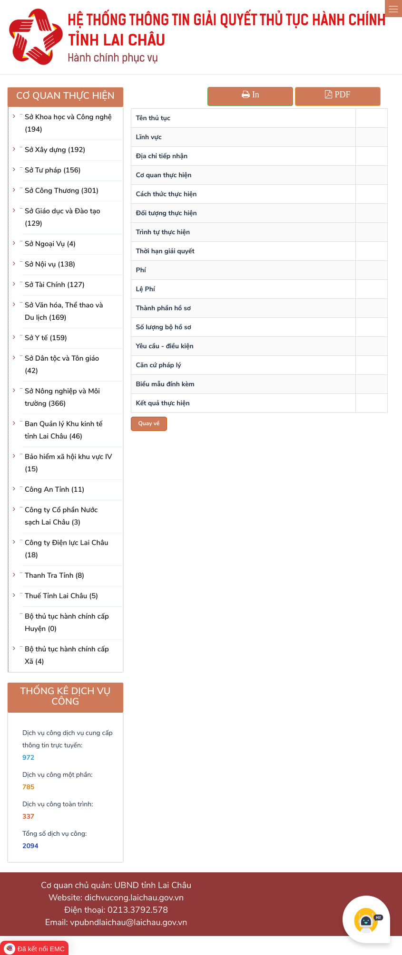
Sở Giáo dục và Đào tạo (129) (62, 218)
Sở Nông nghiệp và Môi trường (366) (62, 398)
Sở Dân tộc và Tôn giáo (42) (62, 365)
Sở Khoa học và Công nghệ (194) (68, 123)
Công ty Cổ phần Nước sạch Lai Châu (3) (61, 516)
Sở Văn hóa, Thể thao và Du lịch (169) (64, 312)
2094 (30, 845)
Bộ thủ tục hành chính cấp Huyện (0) (67, 623)
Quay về (149, 424)
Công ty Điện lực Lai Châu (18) (66, 549)
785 (28, 787)
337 (28, 816)
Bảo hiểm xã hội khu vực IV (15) (68, 463)
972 (28, 757)
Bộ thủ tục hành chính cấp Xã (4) (67, 656)
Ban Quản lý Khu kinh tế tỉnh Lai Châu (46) (64, 430)
